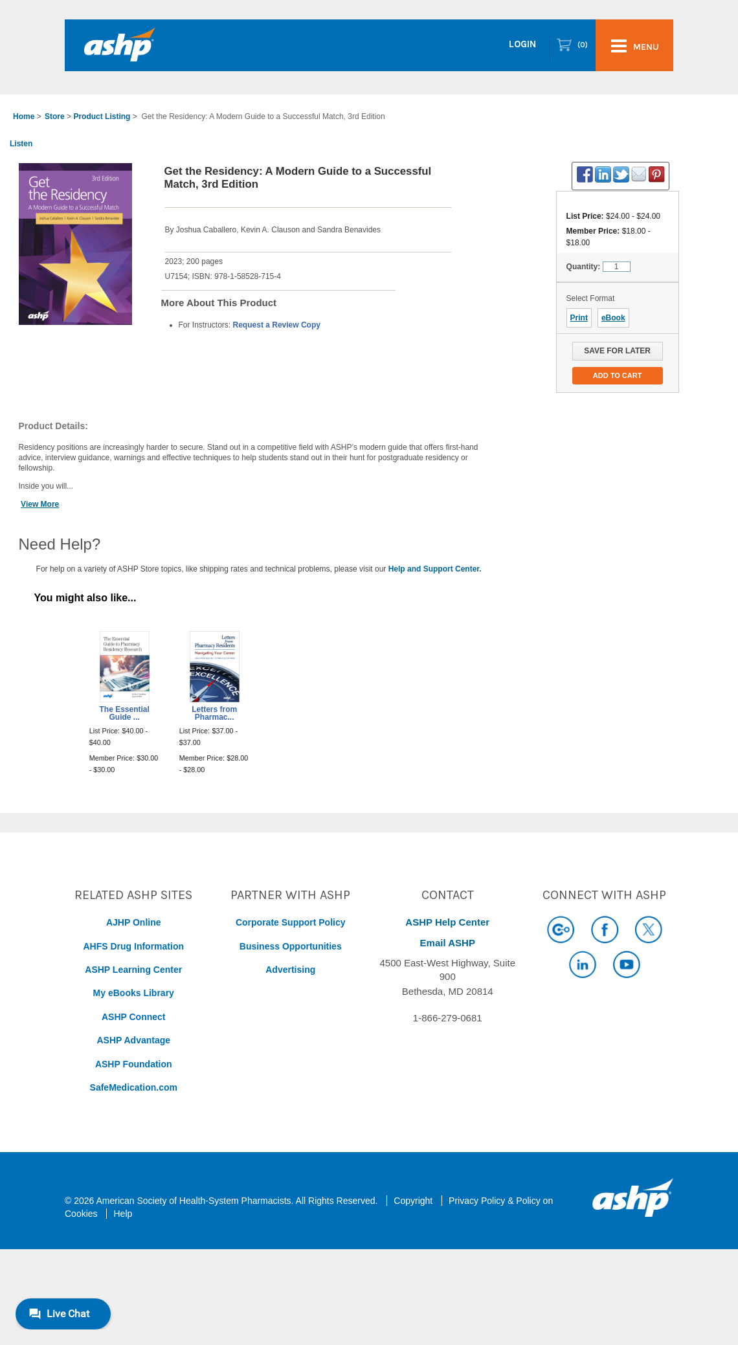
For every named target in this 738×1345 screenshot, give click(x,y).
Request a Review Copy (276, 324)
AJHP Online (133, 922)
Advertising (290, 969)
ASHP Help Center (447, 922)
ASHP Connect (134, 1017)
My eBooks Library (133, 993)
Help (122, 1213)
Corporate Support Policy (291, 922)
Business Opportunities (291, 946)
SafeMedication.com (133, 1087)
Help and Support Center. (435, 568)
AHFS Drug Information (133, 946)
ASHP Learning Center (133, 969)
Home (23, 116)
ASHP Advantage (133, 1040)
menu (635, 46)
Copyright (413, 1200)
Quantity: (583, 266)
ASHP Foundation (133, 1064)
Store (55, 116)
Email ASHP (447, 942)
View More (40, 504)
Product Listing (101, 116)
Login (522, 44)
